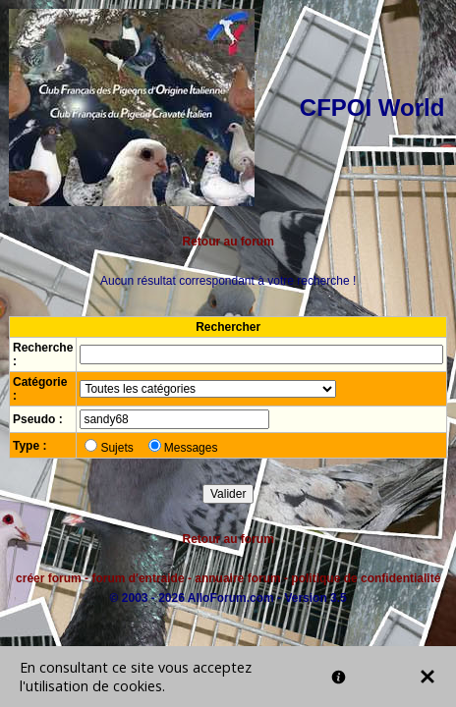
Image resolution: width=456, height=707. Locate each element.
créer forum (49, 578)
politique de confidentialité (365, 578)
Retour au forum (228, 241)
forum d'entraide (137, 578)
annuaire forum (237, 578)
